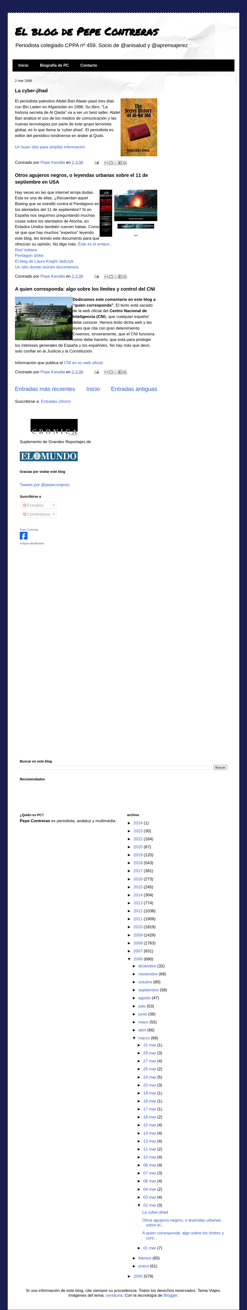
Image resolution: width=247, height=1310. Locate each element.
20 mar (150, 1085)
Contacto (88, 65)
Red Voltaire (26, 250)
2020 (138, 847)
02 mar (150, 1205)
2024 (138, 823)
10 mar (150, 1157)
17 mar (150, 1109)
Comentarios (36, 514)
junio (143, 1014)
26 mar (150, 1069)
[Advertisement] (50, 583)
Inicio (23, 65)
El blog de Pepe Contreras (86, 31)
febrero (145, 1258)
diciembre (147, 966)
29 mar (150, 1053)
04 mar (150, 1189)
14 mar (150, 1133)
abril (142, 1030)
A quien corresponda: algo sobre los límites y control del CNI (85, 289)
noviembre (148, 974)
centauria (114, 1295)
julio (142, 1006)
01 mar (150, 1248)
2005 (138, 1276)
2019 (138, 855)
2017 (138, 871)
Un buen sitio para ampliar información (50, 147)
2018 (138, 863)
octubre (145, 982)
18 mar (150, 1101)
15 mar (150, 1125)
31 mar (150, 1045)
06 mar (150, 1181)
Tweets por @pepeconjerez (45, 484)
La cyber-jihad (31, 90)
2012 (138, 911)
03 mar (150, 1197)
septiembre (149, 990)
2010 (138, 927)
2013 (138, 903)
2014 (138, 895)
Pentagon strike (29, 255)
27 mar (150, 1061)
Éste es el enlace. (94, 244)
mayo (144, 1022)
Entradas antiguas (134, 389)
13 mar (150, 1141)
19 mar (150, 1093)
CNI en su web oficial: (83, 362)
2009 (138, 935)
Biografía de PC (54, 65)
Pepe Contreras (29, 529)
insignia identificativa (32, 543)
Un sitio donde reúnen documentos (47, 267)
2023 (138, 831)
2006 (138, 959)
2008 (138, 943)
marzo (144, 1038)
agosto (145, 998)
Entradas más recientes (45, 389)
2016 (138, 879)
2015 (138, 887)
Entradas (33, 505)
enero (144, 1266)
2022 (138, 839)
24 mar (150, 1077)
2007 (138, 951)
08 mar (150, 1165)
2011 (138, 919)
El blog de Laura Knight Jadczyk (44, 261)
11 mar (150, 1149)
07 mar (150, 1173)
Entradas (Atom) (56, 401)
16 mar (150, 1117)
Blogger (171, 1295)
